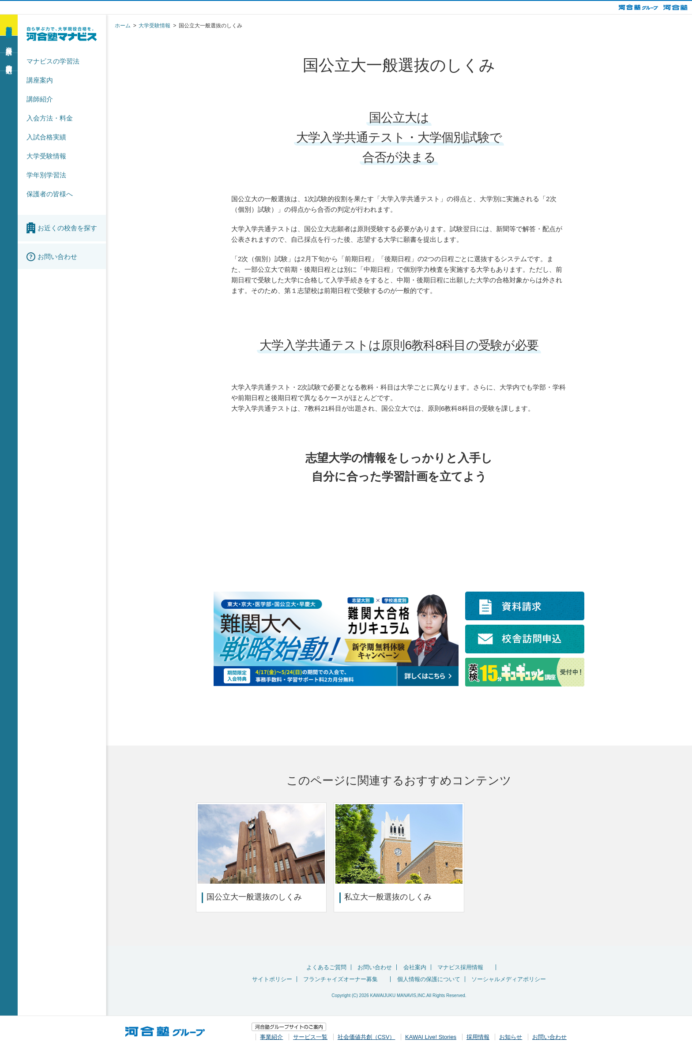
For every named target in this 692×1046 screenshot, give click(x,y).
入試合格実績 (46, 137)
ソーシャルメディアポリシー (508, 979)
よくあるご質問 (326, 967)
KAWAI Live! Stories (430, 1035)
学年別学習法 (46, 175)
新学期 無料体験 (8, 24)
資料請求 (8, 43)
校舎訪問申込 (8, 61)
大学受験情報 (46, 156)
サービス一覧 (310, 1035)
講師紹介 (39, 99)
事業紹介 (271, 1035)
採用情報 (477, 1035)
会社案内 (414, 967)
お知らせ (510, 1035)
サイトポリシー (272, 979)
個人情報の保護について (428, 979)
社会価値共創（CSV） (366, 1035)
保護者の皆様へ (49, 194)
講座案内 (39, 80)
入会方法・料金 (49, 118)
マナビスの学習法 (52, 61)
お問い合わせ (374, 967)
